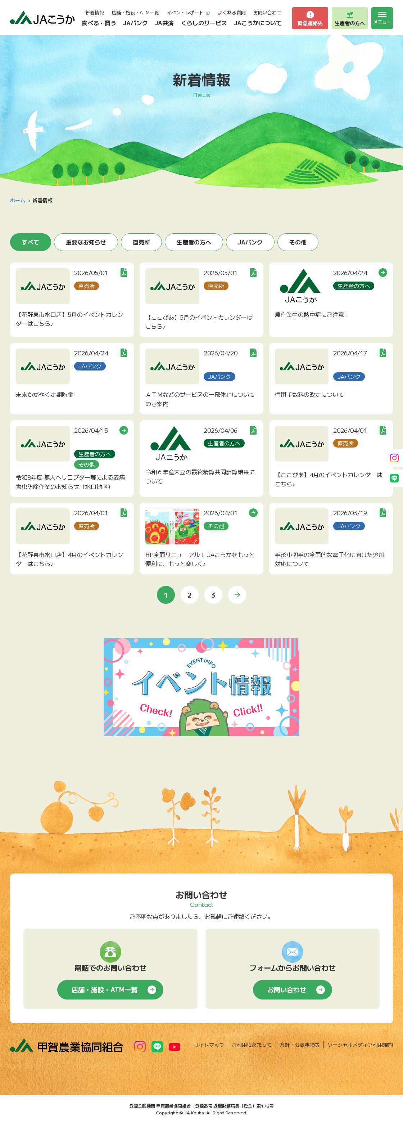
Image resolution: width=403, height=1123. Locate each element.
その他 (298, 242)
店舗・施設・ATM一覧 (135, 12)
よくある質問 (232, 12)
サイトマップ (209, 1044)
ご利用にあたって (252, 1044)
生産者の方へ (194, 242)
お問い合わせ (267, 12)
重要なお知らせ (86, 242)
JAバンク (135, 22)
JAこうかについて (258, 22)
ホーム (17, 200)
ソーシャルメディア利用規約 (360, 1044)
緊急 (310, 18)
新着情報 (94, 12)
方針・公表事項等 (300, 1044)
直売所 (141, 242)
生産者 (350, 18)
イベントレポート (188, 12)
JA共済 (164, 22)
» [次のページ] (237, 595)
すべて (30, 242)
